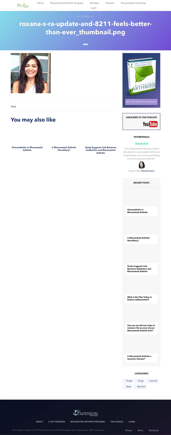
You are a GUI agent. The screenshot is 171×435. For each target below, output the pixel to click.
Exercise (153, 381)
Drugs (141, 381)
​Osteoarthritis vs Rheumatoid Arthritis (27, 141)
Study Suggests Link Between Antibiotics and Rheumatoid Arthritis (100, 141)
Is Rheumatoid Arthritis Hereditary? (63, 141)
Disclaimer (154, 430)
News (128, 387)
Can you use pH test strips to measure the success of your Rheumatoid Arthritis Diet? (141, 328)
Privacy (128, 430)
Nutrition (141, 387)
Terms (140, 430)
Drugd (129, 381)
